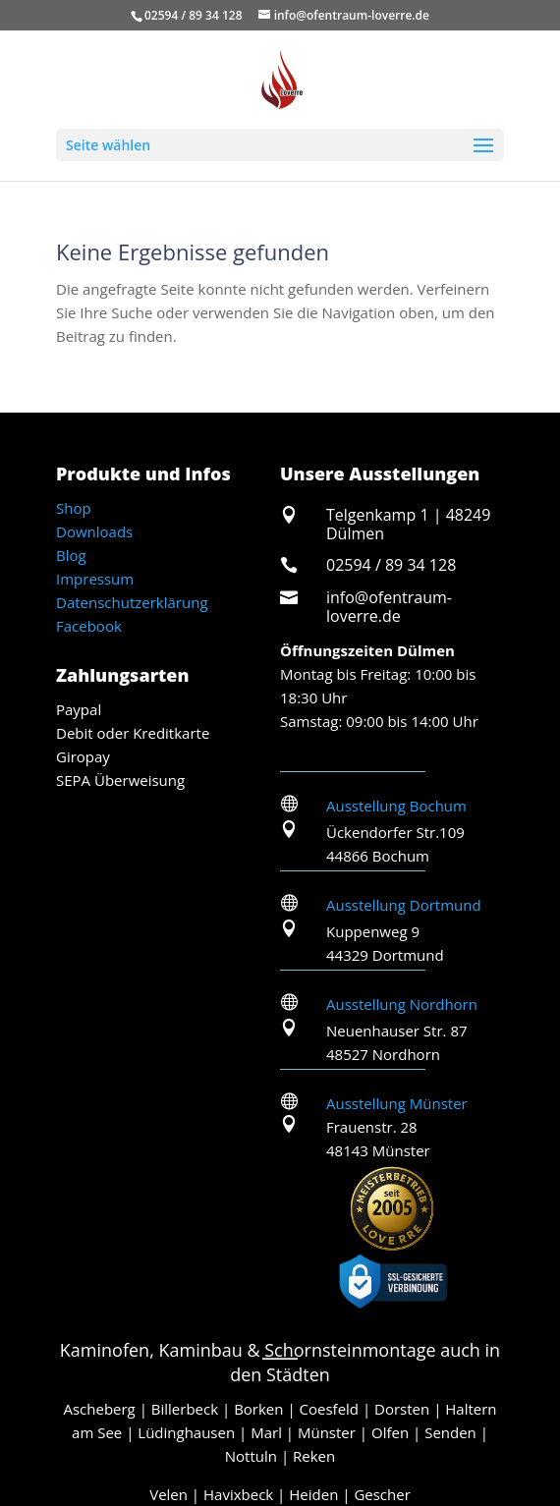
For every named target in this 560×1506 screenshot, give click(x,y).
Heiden (313, 1494)
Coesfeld (329, 1409)
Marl (266, 1432)
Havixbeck (238, 1494)
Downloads (94, 531)
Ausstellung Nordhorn (401, 1004)
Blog (71, 555)
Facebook (89, 626)
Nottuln (251, 1456)
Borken (258, 1409)
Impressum (95, 578)
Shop (73, 508)
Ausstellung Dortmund (403, 905)
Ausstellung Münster (397, 1103)
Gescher (382, 1494)
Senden (450, 1432)
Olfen (390, 1432)
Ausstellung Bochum (396, 805)
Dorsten (401, 1409)
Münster (327, 1432)
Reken (314, 1456)
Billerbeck (184, 1409)
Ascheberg (99, 1409)
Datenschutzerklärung (132, 602)
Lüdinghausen (186, 1432)
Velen (168, 1494)
